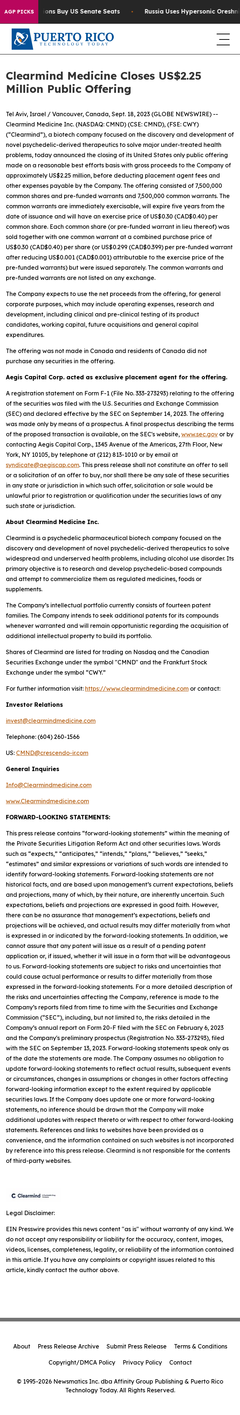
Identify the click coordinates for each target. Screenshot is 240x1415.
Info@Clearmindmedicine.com (49, 785)
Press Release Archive (68, 1346)
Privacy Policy (142, 1362)
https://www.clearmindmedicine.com (137, 688)
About (21, 1346)
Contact (180, 1362)
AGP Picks (19, 11)
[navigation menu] (222, 39)
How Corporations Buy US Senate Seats (67, 11)
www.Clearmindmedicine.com (47, 801)
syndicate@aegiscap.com (42, 464)
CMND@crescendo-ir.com (52, 752)
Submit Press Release (137, 1346)
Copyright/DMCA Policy (82, 1362)
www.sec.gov (199, 434)
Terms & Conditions (200, 1346)
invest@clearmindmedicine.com (51, 720)
